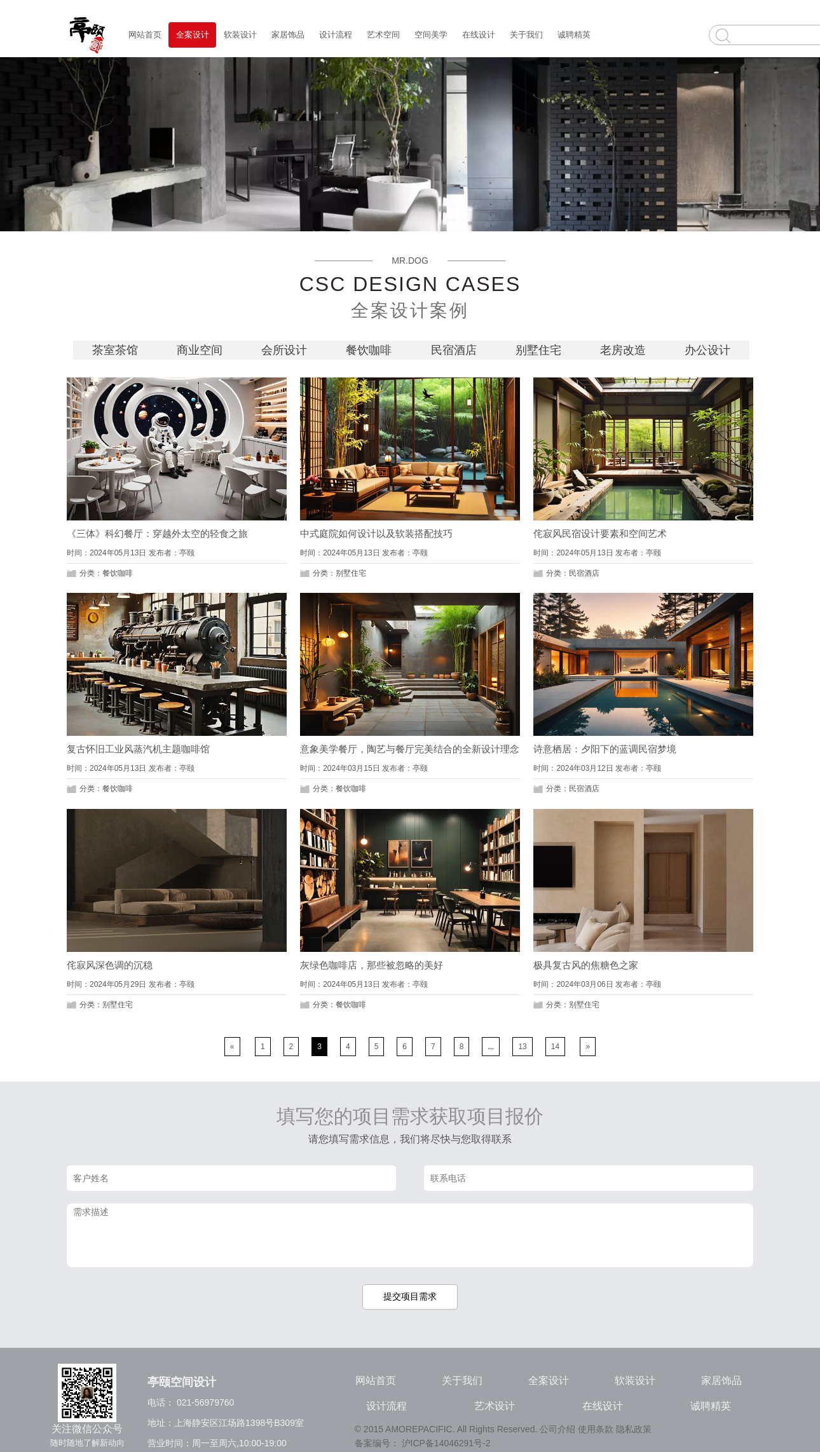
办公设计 (707, 350)
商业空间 (201, 350)
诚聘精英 (574, 34)
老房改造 (624, 350)
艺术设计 (494, 1406)
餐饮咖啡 (370, 350)
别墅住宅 (540, 350)
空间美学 (431, 34)
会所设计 (285, 350)
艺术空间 (383, 34)
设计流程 (335, 34)
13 (522, 1046)
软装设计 (240, 34)
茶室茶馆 (116, 350)
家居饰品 (287, 34)
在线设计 (478, 34)
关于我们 (526, 34)
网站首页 (144, 34)
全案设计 (192, 34)
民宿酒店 (455, 350)
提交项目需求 (410, 1296)
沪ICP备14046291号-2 (446, 1443)
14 (555, 1046)
